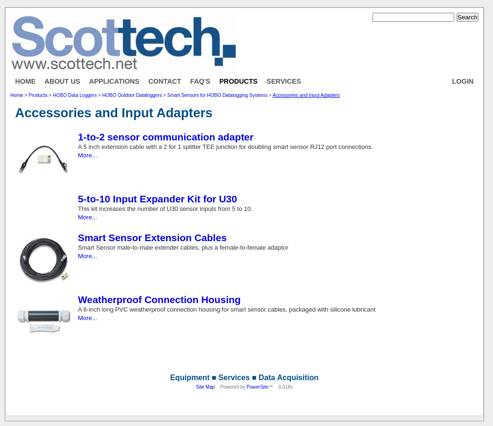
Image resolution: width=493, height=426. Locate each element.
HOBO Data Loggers (75, 95)
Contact (164, 81)
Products (238, 81)
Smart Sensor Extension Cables (152, 237)
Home (25, 81)
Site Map (205, 387)
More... (87, 155)
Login (463, 81)
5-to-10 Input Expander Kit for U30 (157, 198)
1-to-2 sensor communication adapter (166, 136)
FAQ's (200, 81)
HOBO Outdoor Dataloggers (132, 95)
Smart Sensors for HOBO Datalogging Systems (217, 95)
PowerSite (257, 387)
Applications (114, 81)
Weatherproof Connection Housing (159, 299)
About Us (62, 81)
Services (284, 81)
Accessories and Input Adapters (306, 95)
